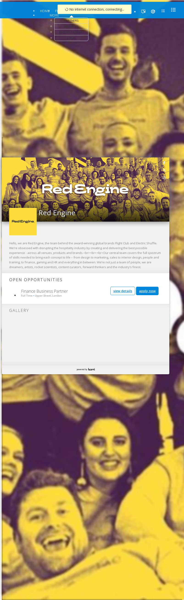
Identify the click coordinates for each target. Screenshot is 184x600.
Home (45, 11)
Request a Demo (71, 32)
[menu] (172, 10)
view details (122, 291)
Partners (71, 20)
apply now (147, 291)
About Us (71, 26)
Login (71, 38)
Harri (91, 369)
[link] (164, 162)
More (54, 15)
